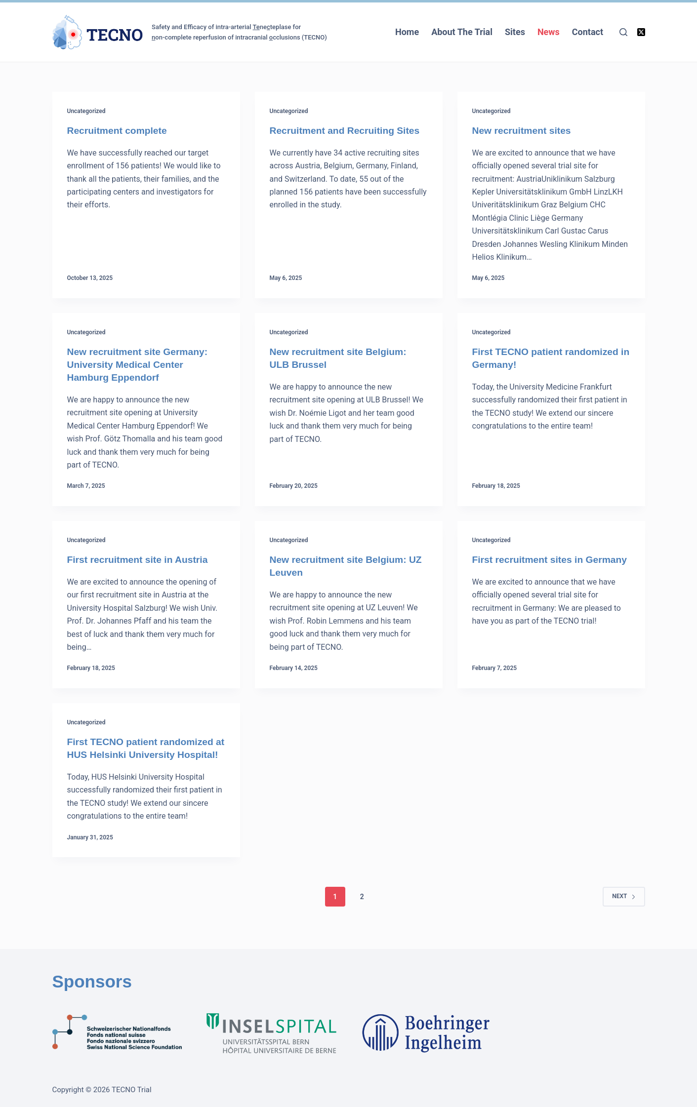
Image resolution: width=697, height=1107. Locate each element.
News (548, 32)
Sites (515, 32)
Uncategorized (86, 111)
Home (407, 32)
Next (623, 909)
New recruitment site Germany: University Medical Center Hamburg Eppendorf (140, 364)
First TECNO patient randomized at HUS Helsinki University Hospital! (143, 754)
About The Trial (461, 32)
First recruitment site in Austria (140, 559)
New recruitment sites (523, 130)
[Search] (623, 32)
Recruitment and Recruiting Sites (348, 130)
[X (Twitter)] (641, 32)
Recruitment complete (119, 130)
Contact (587, 32)
